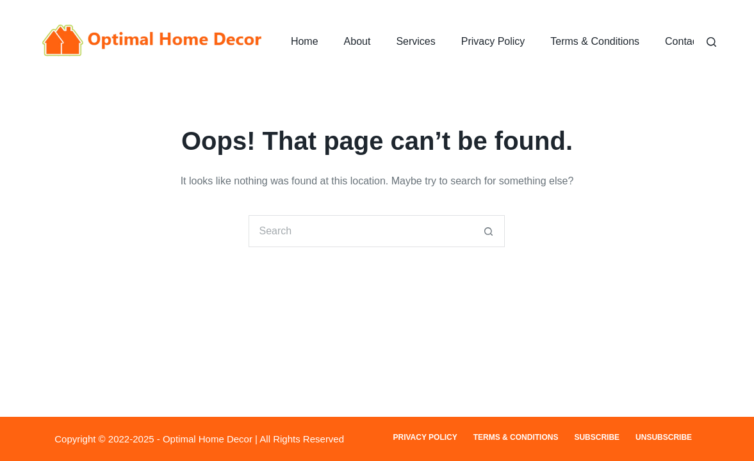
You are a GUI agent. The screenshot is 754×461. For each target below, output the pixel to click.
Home (304, 41)
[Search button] (489, 231)
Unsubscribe (663, 437)
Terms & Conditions (594, 41)
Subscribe (596, 437)
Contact (682, 41)
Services (415, 41)
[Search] (711, 42)
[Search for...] (361, 231)
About (357, 41)
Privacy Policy (493, 41)
